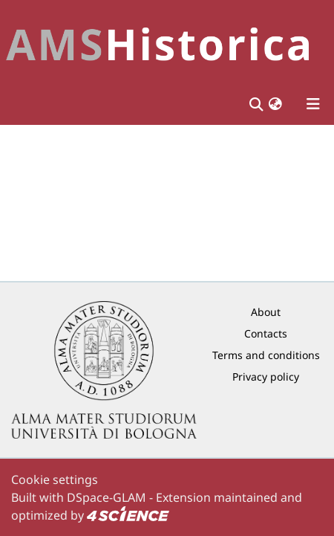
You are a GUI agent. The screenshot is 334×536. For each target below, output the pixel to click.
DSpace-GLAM (106, 497)
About (266, 312)
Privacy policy (265, 376)
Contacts (265, 333)
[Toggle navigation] (313, 104)
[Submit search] (255, 104)
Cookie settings (54, 479)
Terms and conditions (266, 355)
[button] (275, 103)
